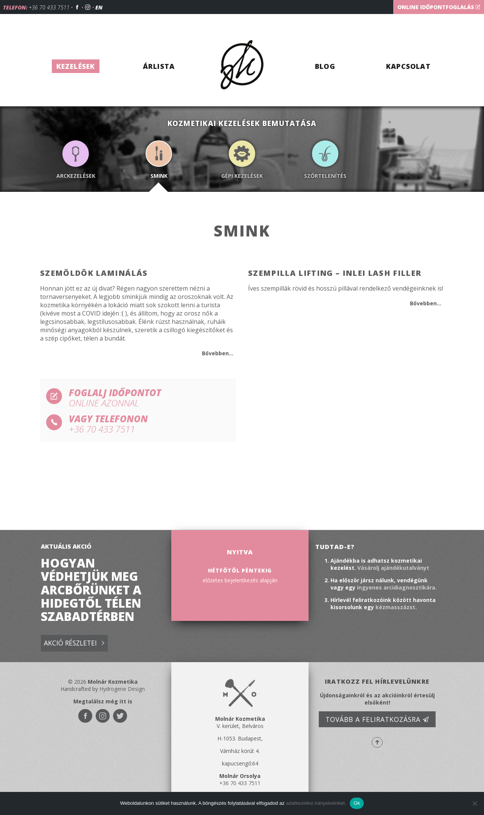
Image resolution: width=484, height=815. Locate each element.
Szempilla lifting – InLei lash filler (334, 273)
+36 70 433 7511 (49, 7)
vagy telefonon (139, 424)
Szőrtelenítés (325, 175)
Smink (159, 175)
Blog (325, 66)
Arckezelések (75, 175)
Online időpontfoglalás (438, 7)
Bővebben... (217, 353)
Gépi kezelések (242, 175)
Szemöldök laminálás (93, 273)
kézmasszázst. (396, 607)
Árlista (159, 66)
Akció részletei (74, 643)
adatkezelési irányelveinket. (316, 803)
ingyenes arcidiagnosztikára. (397, 587)
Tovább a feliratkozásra (377, 719)
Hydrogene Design (122, 688)
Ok (357, 803)
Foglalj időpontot (139, 398)
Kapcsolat (408, 66)
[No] (474, 803)
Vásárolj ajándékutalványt (393, 567)
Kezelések (75, 66)
